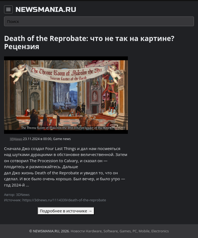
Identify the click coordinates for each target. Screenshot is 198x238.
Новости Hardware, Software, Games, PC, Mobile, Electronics (120, 231)
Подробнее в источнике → (66, 210)
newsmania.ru (45, 9)
